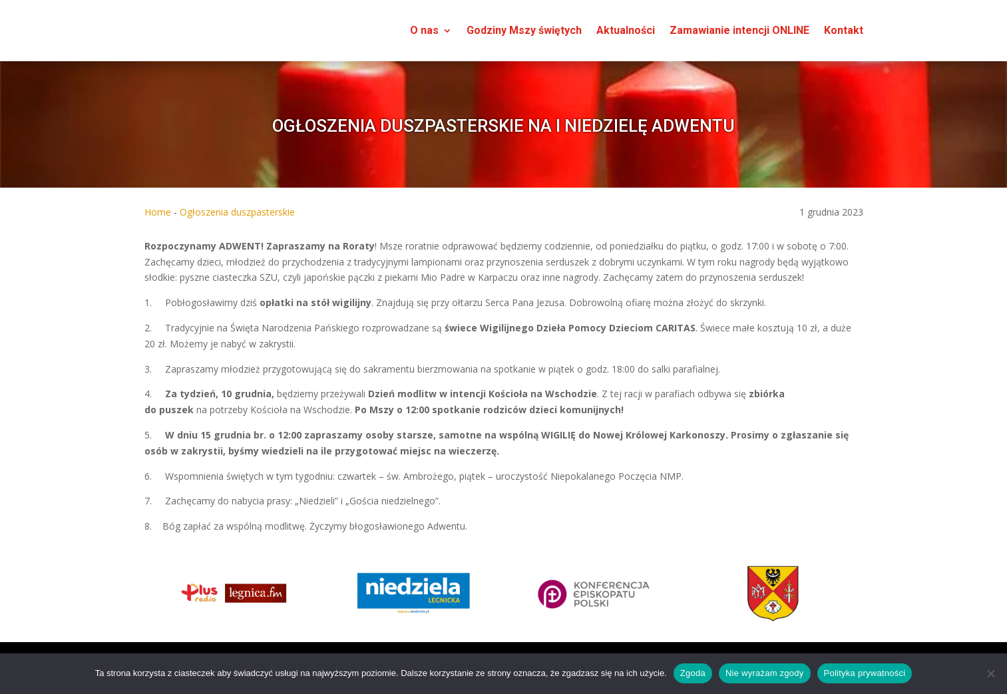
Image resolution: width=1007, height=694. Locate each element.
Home (157, 212)
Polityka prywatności (865, 673)
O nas (424, 30)
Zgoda (692, 673)
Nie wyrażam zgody (764, 673)
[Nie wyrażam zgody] (990, 673)
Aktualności (625, 30)
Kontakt (843, 30)
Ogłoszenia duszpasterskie (237, 212)
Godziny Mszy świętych (524, 30)
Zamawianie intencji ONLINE (739, 30)
